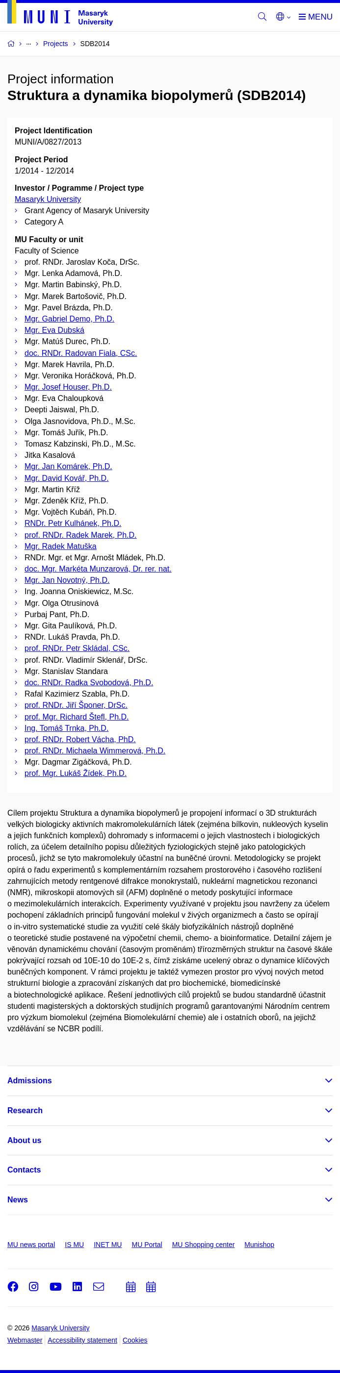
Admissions (29, 1080)
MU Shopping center (203, 1244)
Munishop (259, 1244)
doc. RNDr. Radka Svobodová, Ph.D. (89, 682)
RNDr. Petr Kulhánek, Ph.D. (73, 523)
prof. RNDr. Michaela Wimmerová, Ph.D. (95, 751)
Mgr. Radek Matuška (61, 546)
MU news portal (31, 1244)
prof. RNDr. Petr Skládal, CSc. (77, 648)
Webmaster (24, 1340)
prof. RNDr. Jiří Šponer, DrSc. (76, 705)
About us (24, 1140)
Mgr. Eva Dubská (54, 330)
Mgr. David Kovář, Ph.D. (67, 478)
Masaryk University (48, 199)
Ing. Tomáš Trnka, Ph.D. (66, 728)
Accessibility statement (82, 1340)
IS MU (74, 1244)
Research (25, 1110)
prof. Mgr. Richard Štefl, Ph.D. (77, 717)
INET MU (108, 1244)
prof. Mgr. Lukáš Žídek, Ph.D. (76, 773)
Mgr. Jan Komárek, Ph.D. (68, 466)
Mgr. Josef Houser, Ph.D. (68, 387)
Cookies (135, 1340)
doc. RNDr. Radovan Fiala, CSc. (81, 353)
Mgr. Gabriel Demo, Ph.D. (69, 319)
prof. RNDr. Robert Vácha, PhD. (80, 739)
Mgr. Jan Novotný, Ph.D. (67, 580)
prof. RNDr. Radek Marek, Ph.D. (81, 535)
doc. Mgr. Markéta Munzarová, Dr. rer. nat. (98, 569)
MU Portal (146, 1244)
